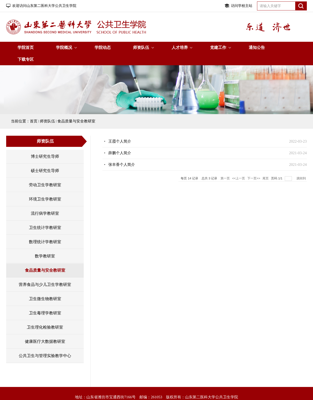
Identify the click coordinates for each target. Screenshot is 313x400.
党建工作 (218, 47)
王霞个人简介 (119, 141)
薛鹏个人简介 (119, 153)
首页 (33, 121)
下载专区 (26, 59)
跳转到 (302, 178)
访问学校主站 (241, 6)
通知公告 (257, 47)
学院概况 (64, 47)
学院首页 (26, 47)
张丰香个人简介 (121, 165)
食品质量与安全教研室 (76, 121)
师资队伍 (141, 47)
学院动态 (103, 47)
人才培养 (180, 47)
